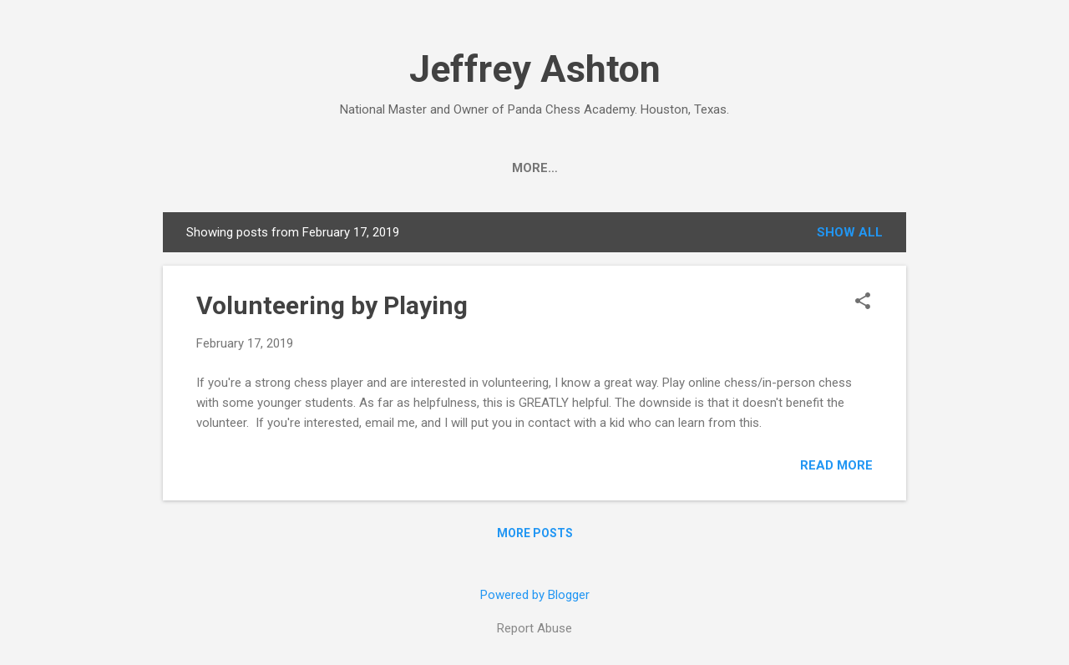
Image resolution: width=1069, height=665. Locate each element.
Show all (850, 232)
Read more (836, 465)
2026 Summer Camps (353, 167)
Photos (228, 167)
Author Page (547, 167)
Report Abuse (534, 628)
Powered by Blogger (535, 594)
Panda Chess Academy (700, 167)
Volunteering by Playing (332, 305)
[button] (863, 302)
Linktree (837, 167)
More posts (535, 533)
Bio (462, 167)
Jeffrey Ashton (535, 69)
